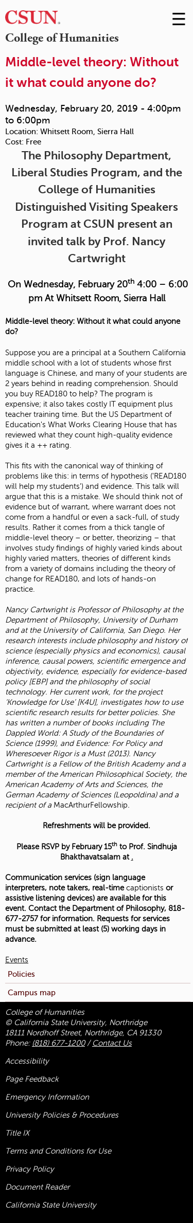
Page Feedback (32, 1079)
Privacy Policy (29, 1169)
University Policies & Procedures (61, 1115)
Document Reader (37, 1187)
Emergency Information (47, 1097)
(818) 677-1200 (58, 1043)
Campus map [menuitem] (32, 992)
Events (16, 960)
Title (17, 1133)
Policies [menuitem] (21, 974)
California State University (50, 1205)
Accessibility (27, 1061)
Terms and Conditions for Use (58, 1151)
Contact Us (112, 1043)
